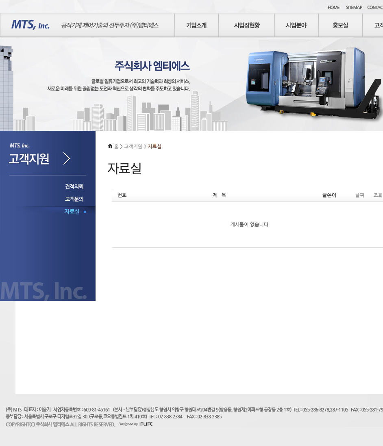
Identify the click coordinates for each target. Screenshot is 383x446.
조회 (378, 195)
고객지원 (134, 146)
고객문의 (74, 199)
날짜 (360, 195)
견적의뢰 (74, 186)
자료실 (72, 211)
